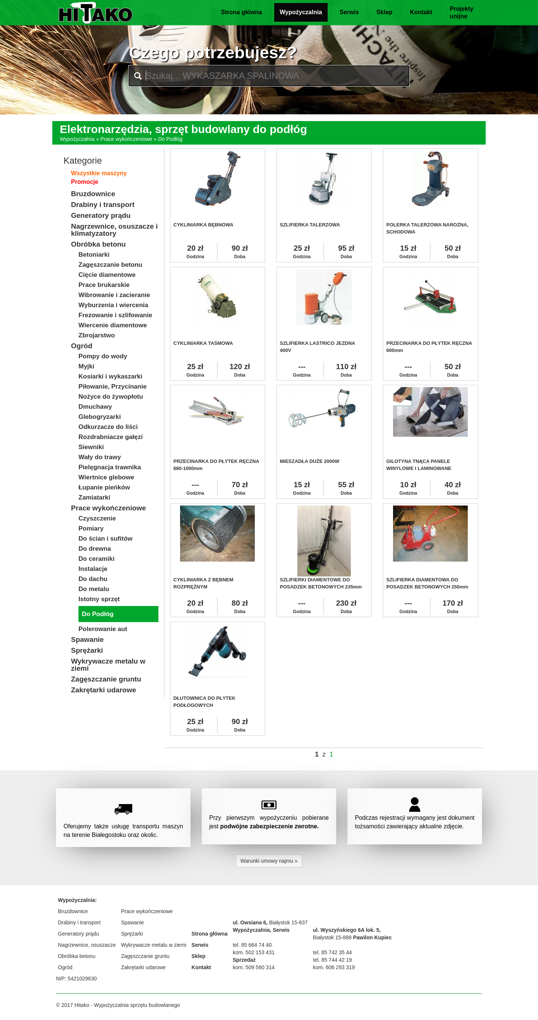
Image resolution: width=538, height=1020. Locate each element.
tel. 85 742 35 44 (332, 952)
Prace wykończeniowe (126, 139)
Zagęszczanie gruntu (145, 956)
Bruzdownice (73, 911)
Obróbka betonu (76, 956)
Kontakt (421, 12)
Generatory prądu (78, 934)
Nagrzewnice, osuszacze (87, 945)
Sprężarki (132, 934)
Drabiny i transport (79, 922)
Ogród (65, 967)
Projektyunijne (461, 12)
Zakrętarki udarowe (143, 967)
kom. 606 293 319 (334, 967)
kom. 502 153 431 (254, 952)
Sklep (385, 12)
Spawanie (132, 922)
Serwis (349, 12)
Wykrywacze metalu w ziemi (153, 945)
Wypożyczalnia (301, 12)
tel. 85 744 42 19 (332, 960)
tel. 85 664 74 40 (252, 945)
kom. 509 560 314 (254, 967)
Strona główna (241, 12)
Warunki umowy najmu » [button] (269, 861)
